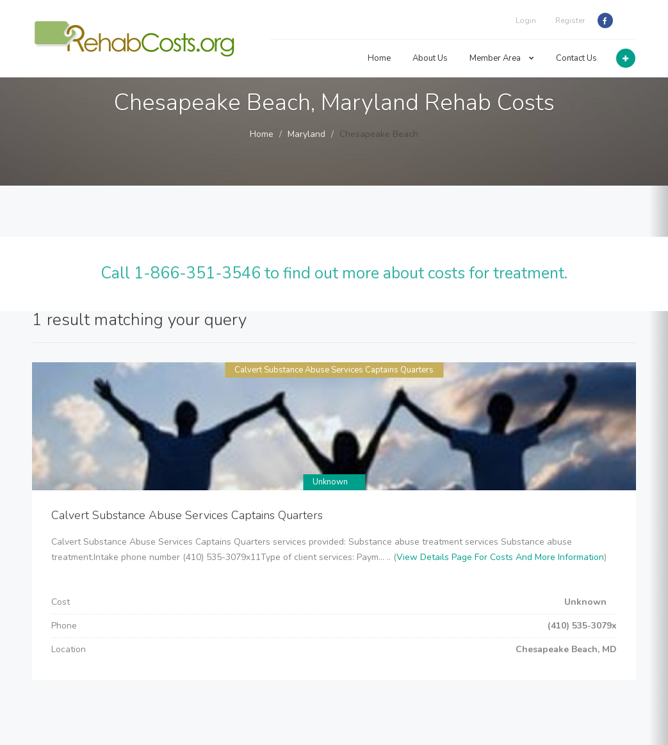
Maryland (306, 134)
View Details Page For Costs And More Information (500, 557)
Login (526, 20)
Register (570, 20)
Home (379, 58)
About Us (430, 58)
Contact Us (576, 58)
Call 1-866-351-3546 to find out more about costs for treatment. (334, 273)
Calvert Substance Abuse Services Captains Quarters (334, 370)
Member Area (501, 58)
